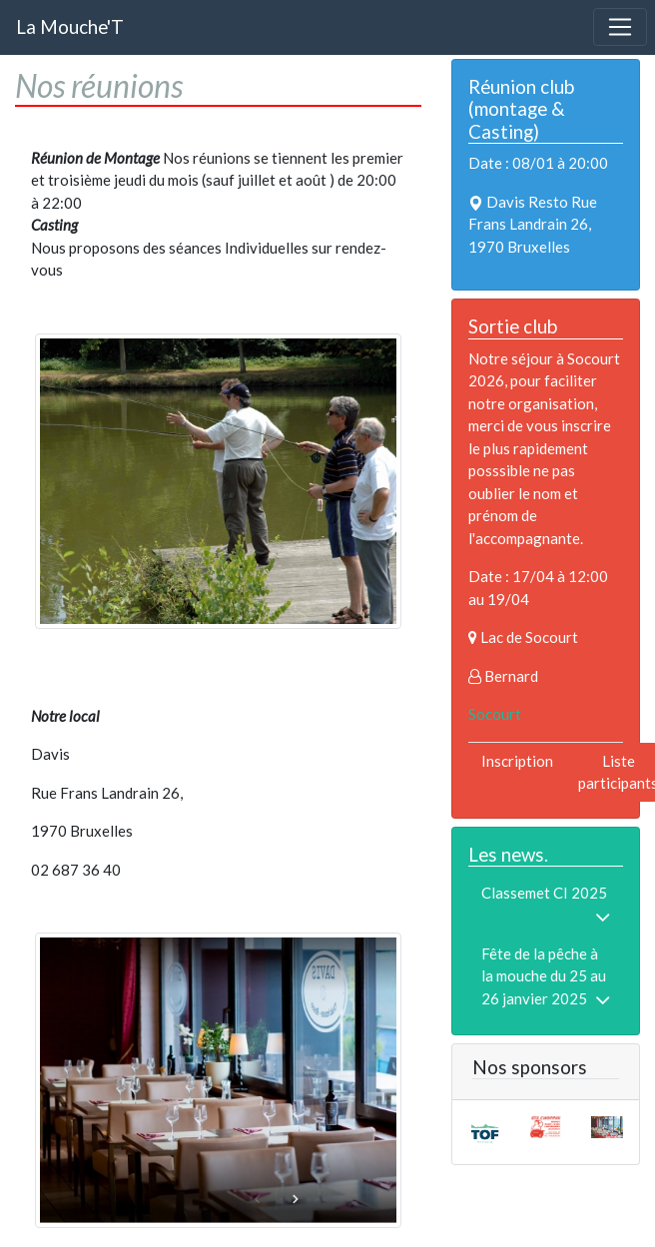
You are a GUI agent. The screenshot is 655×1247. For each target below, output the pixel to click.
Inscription (517, 761)
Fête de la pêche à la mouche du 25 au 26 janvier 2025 (543, 975)
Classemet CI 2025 (544, 893)
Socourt (494, 714)
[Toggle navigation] (620, 27)
